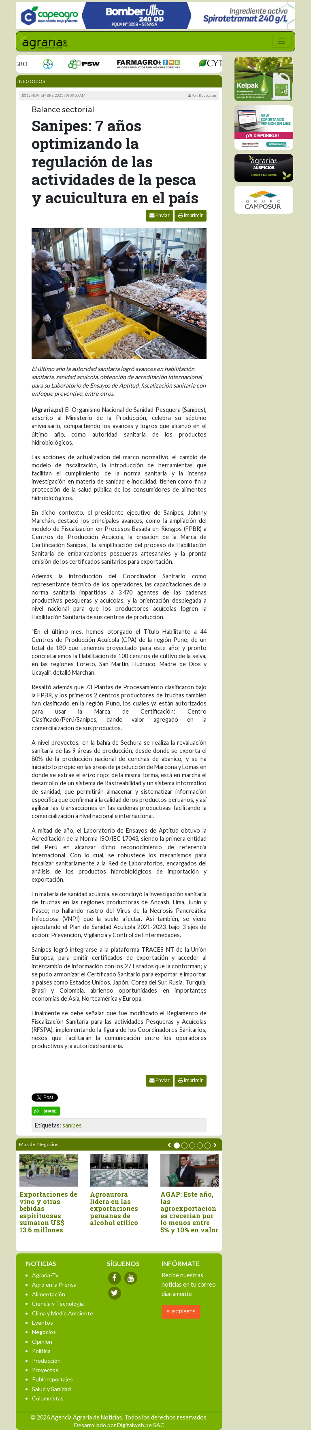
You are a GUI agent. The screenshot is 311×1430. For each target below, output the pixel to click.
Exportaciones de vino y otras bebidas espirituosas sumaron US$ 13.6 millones (48, 1212)
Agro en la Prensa (54, 1284)
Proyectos (45, 1369)
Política (41, 1350)
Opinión (42, 1341)
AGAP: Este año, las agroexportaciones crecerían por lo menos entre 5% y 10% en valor (189, 1212)
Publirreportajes (52, 1379)
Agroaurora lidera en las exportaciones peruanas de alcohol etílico (114, 1208)
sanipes (72, 1125)
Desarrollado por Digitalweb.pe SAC (119, 1424)
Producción (46, 1360)
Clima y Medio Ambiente (62, 1313)
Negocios (32, 81)
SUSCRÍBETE (181, 1312)
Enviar (159, 215)
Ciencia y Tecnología (58, 1303)
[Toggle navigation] (282, 41)
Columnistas (48, 1398)
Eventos (42, 1322)
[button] (177, 1145)
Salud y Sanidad (51, 1388)
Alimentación (48, 1294)
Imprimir (190, 215)
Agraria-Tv (45, 1275)
